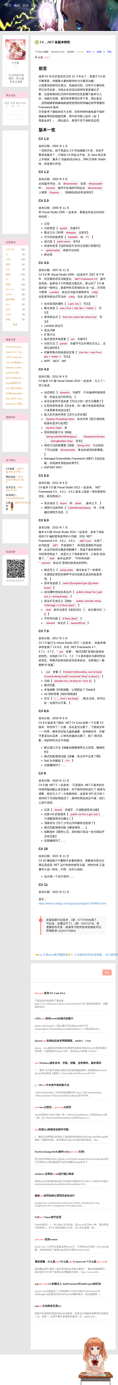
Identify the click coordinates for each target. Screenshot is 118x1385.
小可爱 (15, 63)
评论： (89, 51)
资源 (25, 5)
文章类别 (10, 242)
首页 (8, 5)
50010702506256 (23, 502)
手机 (109, 51)
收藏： (100, 51)
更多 (15, 324)
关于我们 (10, 460)
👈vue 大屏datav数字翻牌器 (51, 954)
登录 (34, 5)
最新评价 (10, 417)
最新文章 (10, 339)
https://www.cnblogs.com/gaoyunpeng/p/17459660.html (72, 903)
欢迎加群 (10, 552)
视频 (17, 5)
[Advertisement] (14, 182)
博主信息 (10, 95)
